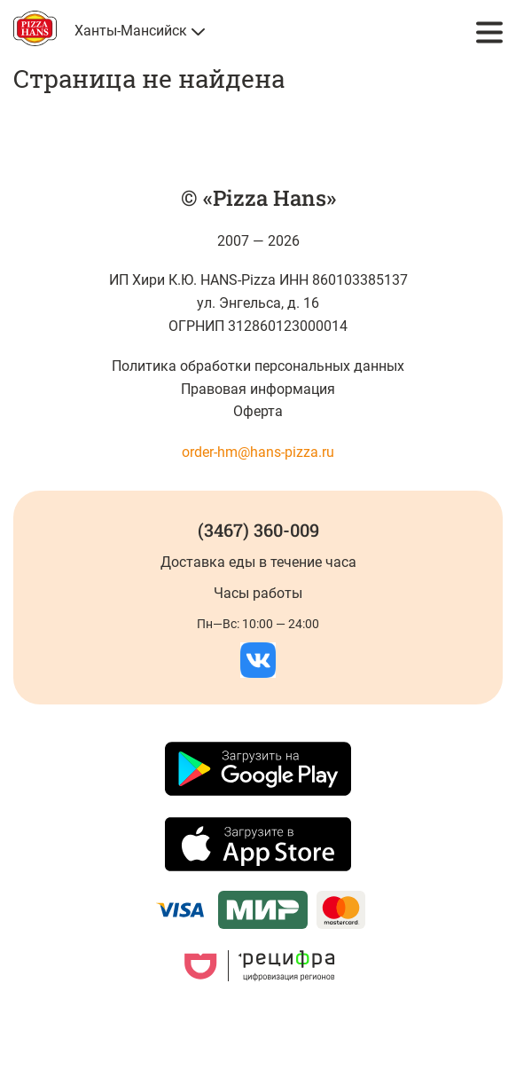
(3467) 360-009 (258, 529)
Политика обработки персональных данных (258, 366)
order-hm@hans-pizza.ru (258, 452)
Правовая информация (258, 389)
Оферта (258, 411)
